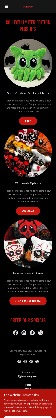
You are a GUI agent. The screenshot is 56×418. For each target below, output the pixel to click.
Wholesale (28, 211)
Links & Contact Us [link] (28, 393)
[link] (28, 6)
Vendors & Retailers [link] (28, 397)
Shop (28, 121)
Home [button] (28, 384)
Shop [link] (28, 389)
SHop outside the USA (28, 301)
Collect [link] (28, 401)
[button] (7, 7)
